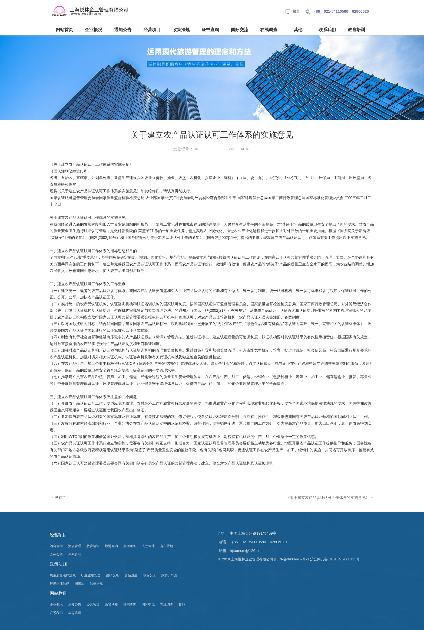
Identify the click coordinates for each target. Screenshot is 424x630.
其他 (298, 29)
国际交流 (239, 29)
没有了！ (60, 497)
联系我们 (327, 29)
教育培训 (356, 29)
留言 (293, 11)
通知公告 (122, 29)
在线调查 (268, 29)
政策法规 (181, 29)
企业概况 (93, 29)
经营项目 (152, 29)
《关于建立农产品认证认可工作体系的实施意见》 (327, 497)
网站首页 (64, 29)
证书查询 (210, 29)
